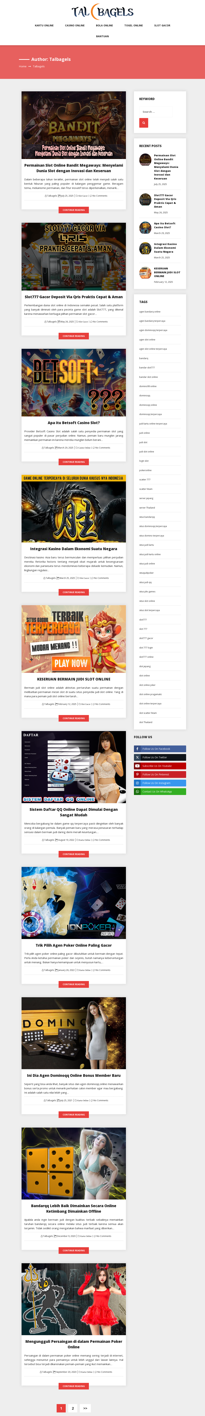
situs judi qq (145, 585)
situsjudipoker (146, 576)
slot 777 (143, 632)
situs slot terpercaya (149, 613)
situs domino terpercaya (151, 538)
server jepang (146, 501)
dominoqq (144, 398)
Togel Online (133, 25)
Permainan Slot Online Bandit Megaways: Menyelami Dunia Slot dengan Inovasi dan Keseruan (166, 167)
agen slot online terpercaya (153, 352)
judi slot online (146, 454)
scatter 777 (144, 482)
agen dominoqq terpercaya (153, 333)
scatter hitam (145, 492)
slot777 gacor (146, 641)
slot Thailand (145, 725)
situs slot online (147, 604)
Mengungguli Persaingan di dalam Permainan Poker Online (74, 1322)
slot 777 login (146, 650)
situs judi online (147, 566)
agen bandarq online (149, 314)
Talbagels (52, 193)
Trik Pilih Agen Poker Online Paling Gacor (74, 931)
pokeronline (145, 473)
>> (85, 1383)
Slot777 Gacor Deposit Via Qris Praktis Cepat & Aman (74, 294)
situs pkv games (147, 594)
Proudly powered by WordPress (78, 1410)
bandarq (143, 361)
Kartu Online (44, 25)
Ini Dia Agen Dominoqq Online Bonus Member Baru (73, 1060)
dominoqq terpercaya (150, 417)
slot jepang (144, 669)
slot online (144, 678)
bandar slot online (148, 380)
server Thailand (147, 510)
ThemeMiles (134, 1410)
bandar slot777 (147, 370)
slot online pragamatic (150, 697)
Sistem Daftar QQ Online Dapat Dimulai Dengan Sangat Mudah (73, 802)
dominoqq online (148, 408)
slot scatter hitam (148, 716)
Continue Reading (74, 207)
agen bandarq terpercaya (152, 324)
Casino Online (75, 25)
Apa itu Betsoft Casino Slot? (74, 419)
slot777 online (146, 660)
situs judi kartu (146, 548)
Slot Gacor (162, 25)
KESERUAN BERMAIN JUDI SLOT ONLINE (74, 673)
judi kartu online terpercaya (153, 426)
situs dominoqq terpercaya (153, 529)
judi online (144, 436)
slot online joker (147, 688)
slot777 (143, 622)
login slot (144, 464)
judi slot (143, 445)
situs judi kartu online (150, 557)
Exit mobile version (102, 1397)
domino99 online (148, 389)
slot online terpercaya (150, 706)
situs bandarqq (147, 520)
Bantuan (102, 36)
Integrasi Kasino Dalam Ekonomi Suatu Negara (73, 544)
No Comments (100, 193)
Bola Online (104, 25)
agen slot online (147, 342)
